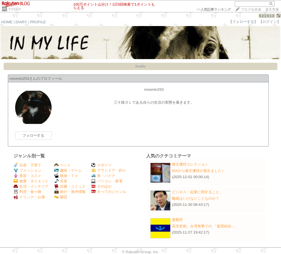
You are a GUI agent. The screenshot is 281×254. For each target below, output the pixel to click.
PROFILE (38, 22)
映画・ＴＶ (66, 176)
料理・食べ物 (27, 192)
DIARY (21, 22)
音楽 (60, 181)
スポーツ (101, 165)
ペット (62, 165)
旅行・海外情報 (70, 192)
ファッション (27, 170)
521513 (267, 16)
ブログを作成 (251, 9)
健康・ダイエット (31, 181)
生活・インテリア (31, 186)
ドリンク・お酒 (29, 197)
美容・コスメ (27, 176)
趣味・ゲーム (68, 170)
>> (214, 9)
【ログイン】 (270, 22)
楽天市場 (272, 9)
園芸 (60, 197)
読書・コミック (70, 186)
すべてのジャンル (108, 192)
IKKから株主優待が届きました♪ (198, 171)
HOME (7, 22)
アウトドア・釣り (108, 170)
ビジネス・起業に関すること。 (197, 192)
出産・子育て (27, 165)
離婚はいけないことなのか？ (195, 198)
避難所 (177, 220)
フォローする (33, 135)
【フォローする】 (243, 22)
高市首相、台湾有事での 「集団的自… (203, 226)
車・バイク (103, 176)
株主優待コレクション (190, 164)
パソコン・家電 (107, 181)
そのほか (14, 9)
